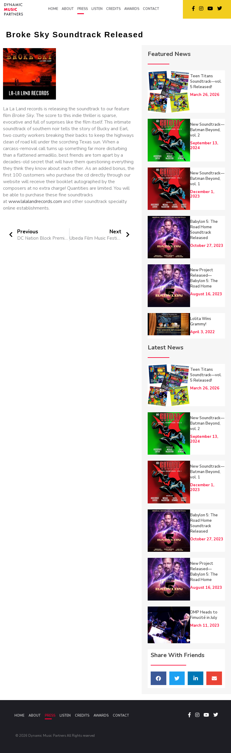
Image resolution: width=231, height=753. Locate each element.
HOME (53, 9)
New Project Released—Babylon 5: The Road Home (204, 278)
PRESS (82, 9)
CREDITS (113, 9)
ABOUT (68, 9)
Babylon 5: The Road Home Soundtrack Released (204, 230)
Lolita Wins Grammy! (200, 321)
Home (19, 715)
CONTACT (151, 9)
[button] (158, 678)
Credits (82, 715)
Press (50, 715)
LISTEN (97, 9)
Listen (65, 715)
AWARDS (131, 9)
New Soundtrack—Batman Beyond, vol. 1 (207, 179)
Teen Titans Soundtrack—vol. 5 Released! (206, 81)
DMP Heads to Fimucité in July (203, 615)
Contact (121, 715)
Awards (101, 715)
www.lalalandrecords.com (35, 201)
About (35, 715)
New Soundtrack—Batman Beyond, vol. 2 (207, 130)
